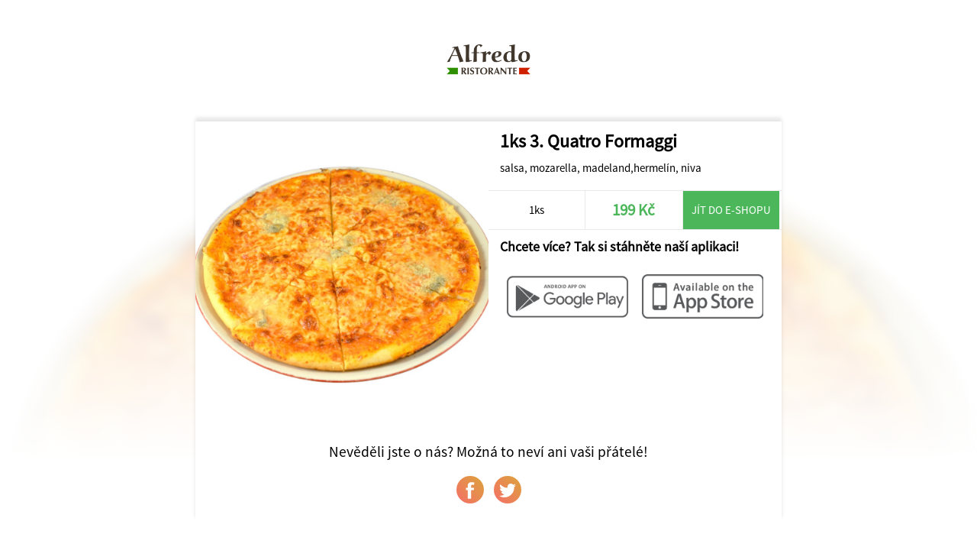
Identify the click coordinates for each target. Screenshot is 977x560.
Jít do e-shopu (731, 209)
